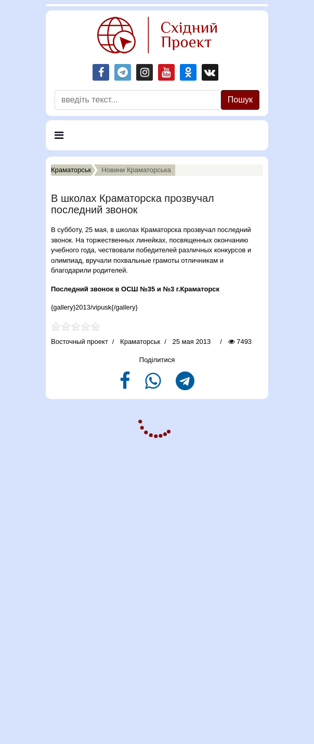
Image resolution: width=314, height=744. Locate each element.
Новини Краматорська (136, 170)
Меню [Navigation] (69, 139)
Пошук (240, 99)
